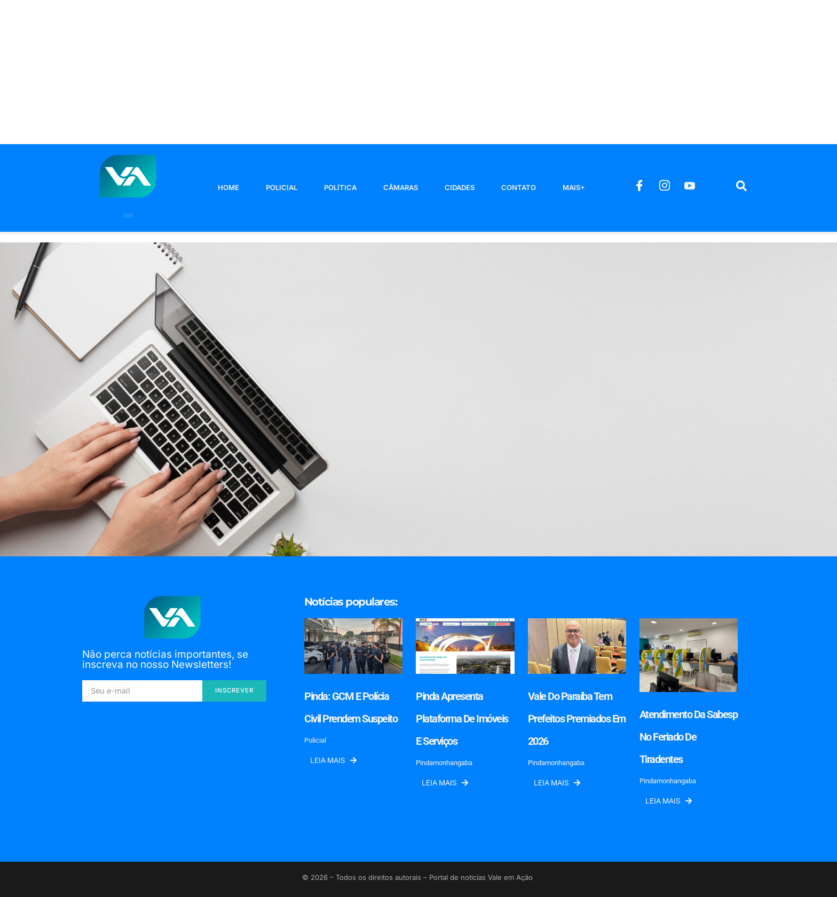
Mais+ (574, 187)
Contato (518, 187)
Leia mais (333, 760)
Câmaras (400, 187)
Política (340, 187)
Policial (281, 187)
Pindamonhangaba (444, 763)
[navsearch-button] (741, 188)
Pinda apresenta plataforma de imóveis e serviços (462, 719)
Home (228, 187)
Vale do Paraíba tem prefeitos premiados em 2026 (577, 719)
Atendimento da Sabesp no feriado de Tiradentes (688, 737)
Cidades (460, 187)
